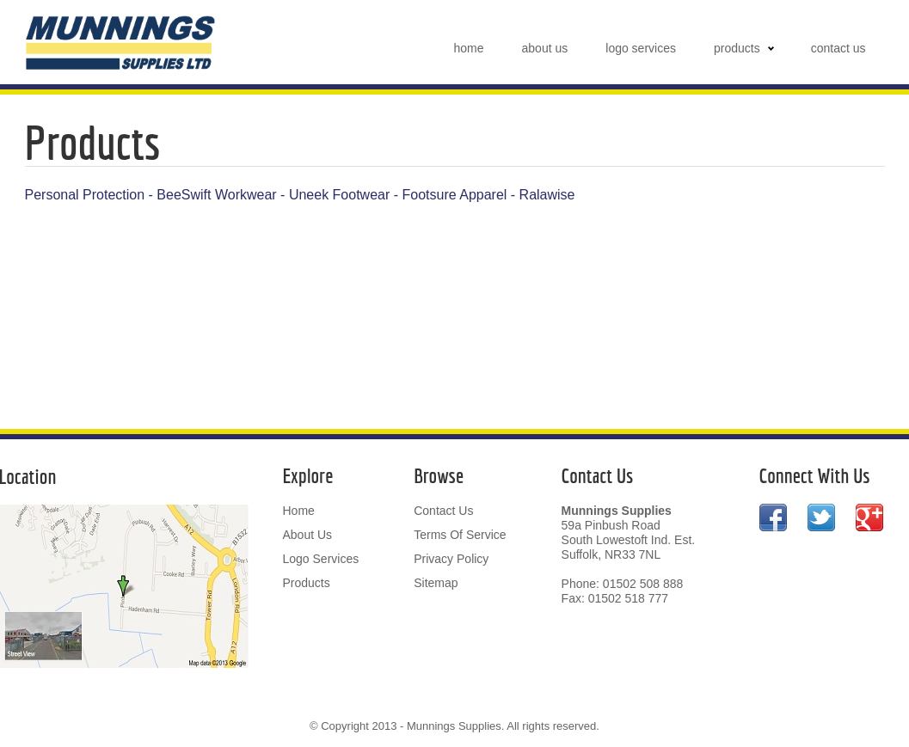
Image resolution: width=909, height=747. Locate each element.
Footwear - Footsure (395, 194)
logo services (640, 48)
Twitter (821, 526)
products (737, 48)
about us (545, 48)
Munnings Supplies (121, 43)
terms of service (460, 535)
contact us (838, 48)
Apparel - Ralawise (516, 194)
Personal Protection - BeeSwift (118, 194)
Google (869, 526)
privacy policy (451, 559)
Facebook (773, 526)
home (469, 48)
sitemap (436, 583)
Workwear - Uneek (272, 194)
